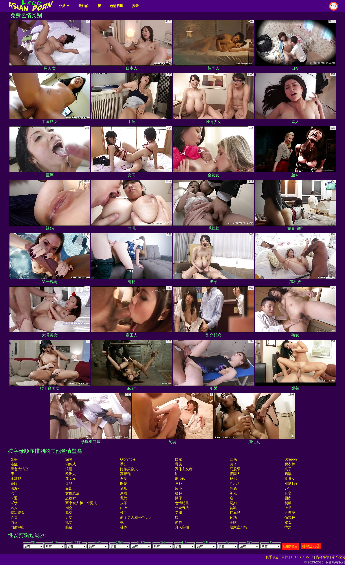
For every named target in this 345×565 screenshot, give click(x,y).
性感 (233, 488)
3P (286, 488)
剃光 (233, 493)
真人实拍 (182, 527)
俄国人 (235, 474)
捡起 (178, 493)
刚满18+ (290, 483)
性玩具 (235, 483)
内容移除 (322, 557)
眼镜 (68, 527)
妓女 (288, 522)
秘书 (233, 479)
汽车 (14, 493)
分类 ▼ (64, 6)
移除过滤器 (311, 546)
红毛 (233, 459)
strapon (290, 459)
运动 (233, 517)
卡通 (14, 498)
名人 (14, 508)
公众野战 (182, 508)
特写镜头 (18, 513)
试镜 (14, 503)
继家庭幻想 (238, 527)
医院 (123, 483)
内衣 (123, 508)
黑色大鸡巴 (19, 469)
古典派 (289, 513)
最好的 (83, 6)
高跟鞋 (125, 474)
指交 (68, 508)
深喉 (68, 459)
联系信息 (272, 557)
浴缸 (14, 464)
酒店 (123, 488)
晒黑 (288, 474)
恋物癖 (70, 498)
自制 (123, 479)
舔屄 (178, 522)
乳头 (178, 464)
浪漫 (68, 469)
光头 (14, 459)
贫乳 (233, 508)
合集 (14, 517)
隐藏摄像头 (129, 469)
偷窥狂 (289, 517)
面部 (68, 488)
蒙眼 (14, 483)
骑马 (233, 464)
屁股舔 (235, 469)
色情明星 (116, 6)
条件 (284, 557)
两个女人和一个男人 (81, 503)
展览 (68, 483)
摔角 (288, 527)
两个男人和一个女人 (136, 517)
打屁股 (235, 513)
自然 (178, 459)
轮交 (68, 522)
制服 (288, 503)
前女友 (70, 479)
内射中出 (18, 527)
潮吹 (233, 522)
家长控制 (338, 557)
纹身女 (289, 479)
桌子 (288, 469)
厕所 (288, 498)
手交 (123, 464)
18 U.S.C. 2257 (302, 557)
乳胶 (123, 498)
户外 (178, 483)
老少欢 (180, 479)
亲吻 (123, 493)
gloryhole (127, 459)
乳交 (288, 493)
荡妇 (233, 503)
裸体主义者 (184, 469)
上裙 (288, 508)
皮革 (123, 503)
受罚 (178, 513)
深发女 (16, 488)
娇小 (178, 488)
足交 (68, 517)
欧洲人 (70, 474)
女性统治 (72, 493)
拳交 (68, 513)
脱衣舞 (289, 464)
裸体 (123, 527)
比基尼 (16, 479)
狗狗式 (70, 464)
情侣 (14, 522)
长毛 (123, 513)
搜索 (135, 6)
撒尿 (178, 498)
